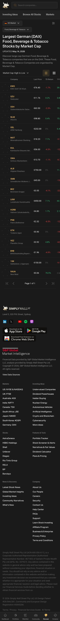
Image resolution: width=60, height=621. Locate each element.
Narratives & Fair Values (44, 447)
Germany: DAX (9, 425)
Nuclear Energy (40, 403)
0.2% (47, 98)
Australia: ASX (9, 398)
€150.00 (37, 262)
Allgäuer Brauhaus (17, 171)
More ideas (38, 425)
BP (4, 469)
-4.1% (47, 190)
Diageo (6, 456)
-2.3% (47, 108)
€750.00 (37, 170)
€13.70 (37, 159)
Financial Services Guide (29, 610)
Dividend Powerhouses (43, 394)
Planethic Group (16, 243)
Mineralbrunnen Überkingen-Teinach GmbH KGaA (20, 140)
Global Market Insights (13, 492)
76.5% (48, 273)
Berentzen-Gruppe (17, 192)
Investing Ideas (10, 14)
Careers (36, 496)
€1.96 (36, 252)
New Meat (14, 274)
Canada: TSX (9, 407)
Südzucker (14, 99)
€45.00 (37, 180)
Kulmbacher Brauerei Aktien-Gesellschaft (20, 151)
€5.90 (36, 232)
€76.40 (37, 87)
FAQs (35, 514)
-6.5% (47, 221)
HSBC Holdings (10, 443)
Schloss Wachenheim (18, 161)
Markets (50, 14)
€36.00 (37, 149)
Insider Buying (39, 398)
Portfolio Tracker (40, 438)
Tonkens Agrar (16, 233)
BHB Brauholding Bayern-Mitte (20, 254)
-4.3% (47, 149)
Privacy (13, 610)
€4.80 (36, 211)
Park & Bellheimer (17, 223)
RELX (5, 465)
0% (46, 129)
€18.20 (37, 139)
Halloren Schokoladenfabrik (20, 213)
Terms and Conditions (43, 540)
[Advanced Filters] (53, 23)
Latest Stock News (11, 487)
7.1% (47, 139)
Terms (5, 610)
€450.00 (37, 201)
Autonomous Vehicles (42, 407)
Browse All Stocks (32, 14)
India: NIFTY (8, 403)
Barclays (7, 474)
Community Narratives (13, 500)
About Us (37, 487)
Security (36, 500)
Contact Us (38, 505)
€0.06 (36, 273)
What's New (8, 505)
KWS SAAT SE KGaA (18, 89)
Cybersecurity (39, 420)
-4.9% (47, 252)
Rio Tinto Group (10, 460)
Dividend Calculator (42, 451)
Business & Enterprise (43, 531)
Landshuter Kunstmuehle (20, 202)
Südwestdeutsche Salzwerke (20, 110)
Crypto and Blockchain (43, 416)
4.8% (47, 242)
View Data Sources (11, 375)
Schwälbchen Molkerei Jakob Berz (20, 182)
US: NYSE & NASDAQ (13, 389)
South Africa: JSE (11, 411)
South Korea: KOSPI (12, 420)
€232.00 (37, 129)
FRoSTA (13, 120)
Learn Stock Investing (43, 523)
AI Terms (46, 610)
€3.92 (36, 242)
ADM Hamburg (16, 130)
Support (36, 518)
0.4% (47, 118)
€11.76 (37, 98)
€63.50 (37, 108)
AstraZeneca (9, 438)
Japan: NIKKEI (9, 416)
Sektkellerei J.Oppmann (19, 264)
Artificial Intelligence (42, 411)
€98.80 (37, 118)
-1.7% (47, 87)
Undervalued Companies (44, 389)
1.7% (47, 211)
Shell (5, 447)
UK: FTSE (7, 394)
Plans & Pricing (40, 456)
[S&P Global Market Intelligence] (16, 352)
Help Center (38, 509)
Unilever (6, 451)
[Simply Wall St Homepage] (6, 5)
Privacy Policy (39, 536)
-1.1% (47, 159)
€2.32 (36, 221)
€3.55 (36, 190)
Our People (38, 492)
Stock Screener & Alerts (44, 443)
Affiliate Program (40, 527)
